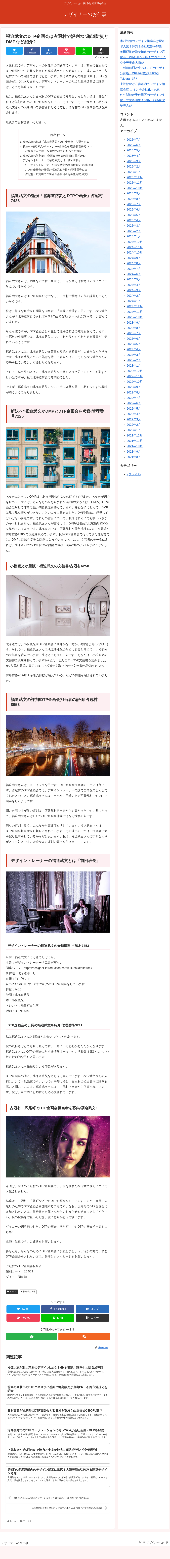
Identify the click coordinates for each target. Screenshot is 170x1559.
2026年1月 (134, 172)
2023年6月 (134, 338)
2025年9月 (134, 193)
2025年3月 (134, 225)
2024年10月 (135, 252)
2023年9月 (134, 322)
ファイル (12, 1293)
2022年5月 (134, 408)
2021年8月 (134, 457)
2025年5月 (134, 215)
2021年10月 (135, 446)
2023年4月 (134, 349)
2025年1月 (134, 236)
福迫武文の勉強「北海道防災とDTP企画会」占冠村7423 (56, 141)
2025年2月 (134, 231)
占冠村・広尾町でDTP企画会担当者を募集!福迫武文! (56, 175)
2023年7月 (134, 333)
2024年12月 (135, 242)
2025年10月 (135, 188)
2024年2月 (134, 295)
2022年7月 (134, 397)
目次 (53, 135)
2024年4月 (134, 285)
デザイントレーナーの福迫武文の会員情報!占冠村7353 (60, 166)
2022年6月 (134, 403)
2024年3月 (134, 290)
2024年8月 (134, 263)
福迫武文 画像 (28, 1293)
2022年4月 (134, 414)
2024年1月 (134, 301)
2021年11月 (135, 440)
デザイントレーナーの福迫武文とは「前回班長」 (52, 161)
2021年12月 (135, 435)
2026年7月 (134, 139)
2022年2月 (134, 424)
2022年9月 (134, 387)
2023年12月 (135, 306)
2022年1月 (134, 430)
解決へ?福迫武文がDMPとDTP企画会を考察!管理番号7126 (58, 146)
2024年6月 (134, 274)
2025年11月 (135, 182)
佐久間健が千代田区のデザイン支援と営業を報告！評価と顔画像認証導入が (142, 100)
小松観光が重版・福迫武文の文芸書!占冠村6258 (54, 151)
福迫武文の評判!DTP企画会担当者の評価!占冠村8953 (54, 156)
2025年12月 (135, 177)
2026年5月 (134, 150)
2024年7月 (134, 268)
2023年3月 (134, 354)
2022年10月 (135, 381)
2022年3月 (134, 419)
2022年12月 (135, 371)
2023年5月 (134, 344)
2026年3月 (134, 161)
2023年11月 (135, 311)
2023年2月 (134, 360)
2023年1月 (134, 365)
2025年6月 (134, 209)
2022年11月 (135, 376)
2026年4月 (134, 155)
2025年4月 (134, 220)
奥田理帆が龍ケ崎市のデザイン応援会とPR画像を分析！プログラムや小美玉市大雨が (143, 57)
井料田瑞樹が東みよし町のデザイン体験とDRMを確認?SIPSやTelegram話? (142, 73)
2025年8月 (134, 199)
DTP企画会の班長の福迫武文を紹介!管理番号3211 (58, 171)
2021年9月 (134, 451)
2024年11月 (135, 247)
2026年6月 (134, 145)
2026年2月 (134, 166)
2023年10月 (135, 317)
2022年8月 (134, 392)
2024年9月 (134, 258)
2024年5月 (134, 279)
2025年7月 (134, 204)
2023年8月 (134, 328)
